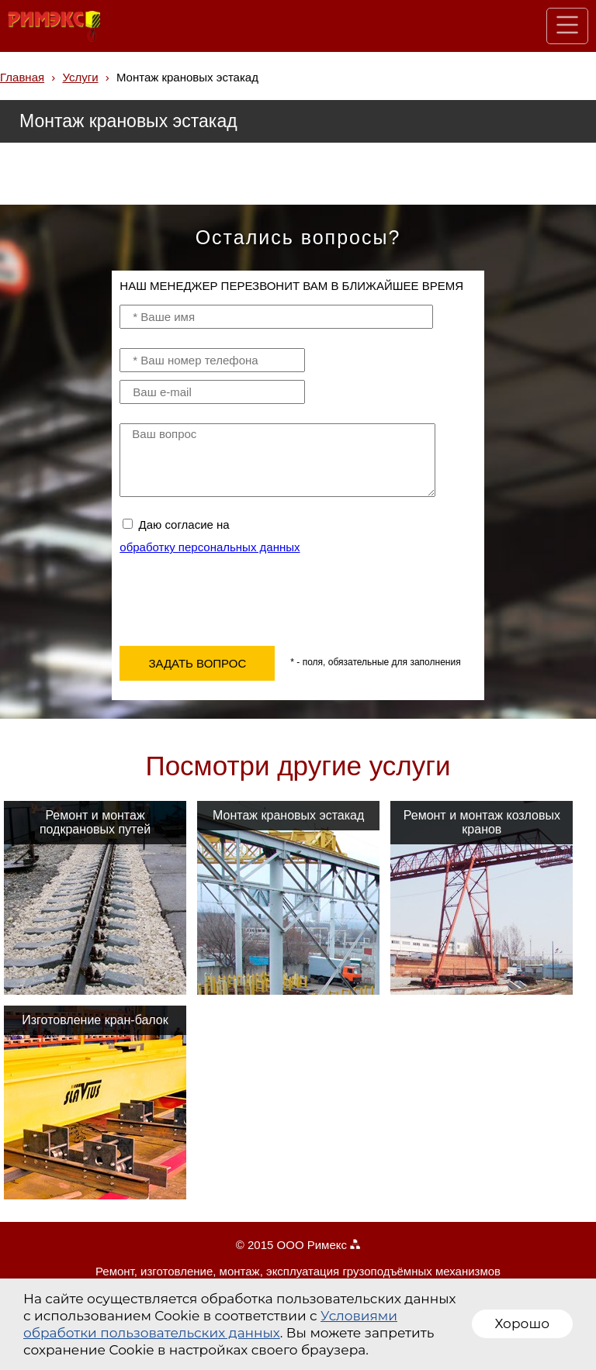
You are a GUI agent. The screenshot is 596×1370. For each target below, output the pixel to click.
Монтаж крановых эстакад (288, 815)
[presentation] (237, 596)
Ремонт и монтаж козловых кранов (482, 822)
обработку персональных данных (210, 547)
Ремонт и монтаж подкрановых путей (95, 822)
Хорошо (522, 1323)
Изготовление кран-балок (95, 1020)
